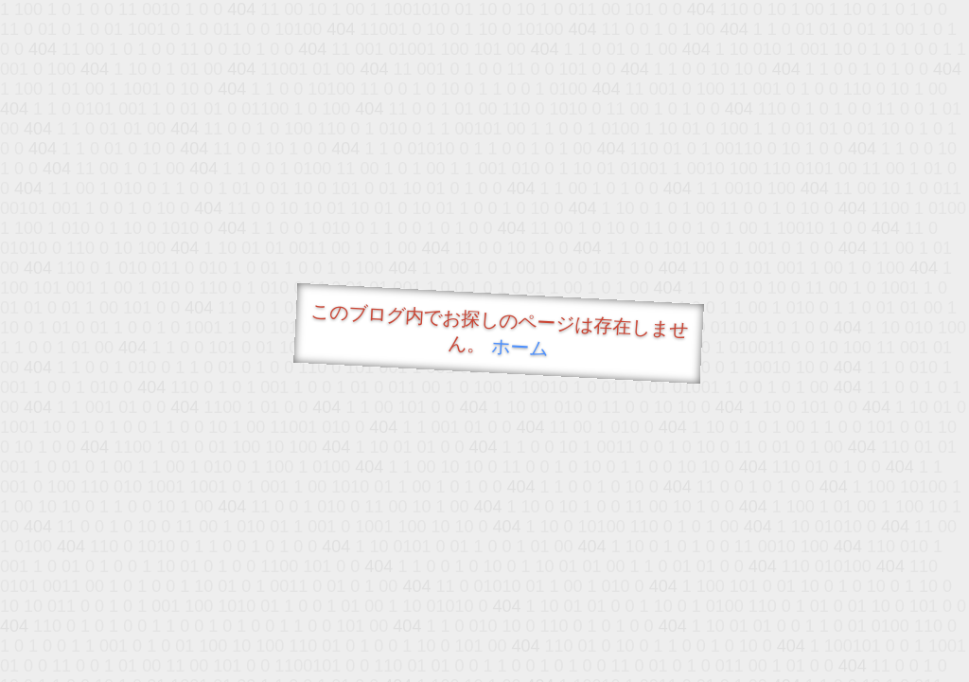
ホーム (520, 347)
